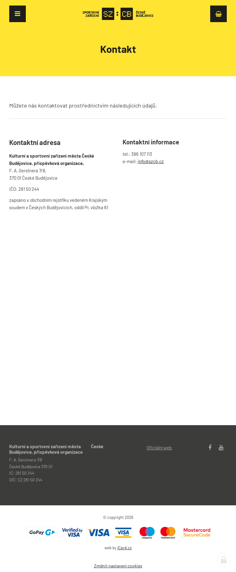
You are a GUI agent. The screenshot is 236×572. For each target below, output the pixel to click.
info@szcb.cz (151, 161)
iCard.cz (124, 547)
